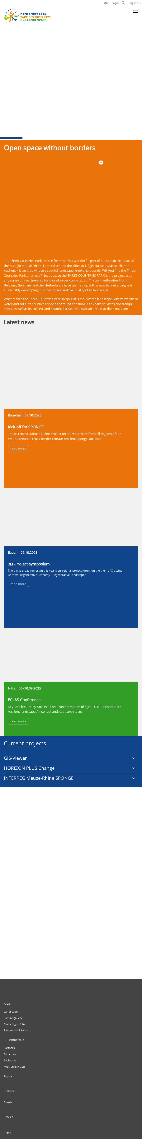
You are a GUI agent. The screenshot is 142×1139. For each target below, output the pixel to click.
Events (8, 1102)
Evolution (10, 1060)
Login (115, 3)
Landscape (11, 1011)
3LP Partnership (14, 1040)
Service (8, 1117)
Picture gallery (13, 1018)
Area (7, 1003)
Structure (10, 1054)
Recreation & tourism (17, 1030)
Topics (8, 1076)
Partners (9, 1048)
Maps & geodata (14, 1024)
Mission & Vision (14, 1066)
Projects (9, 1091)
